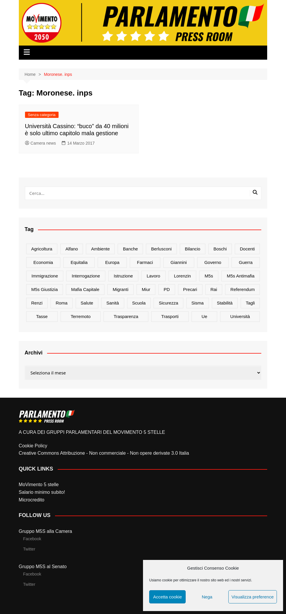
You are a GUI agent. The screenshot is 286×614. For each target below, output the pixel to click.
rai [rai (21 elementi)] (213, 289)
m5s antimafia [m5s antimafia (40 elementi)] (241, 275)
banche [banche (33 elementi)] (130, 248)
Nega (207, 596)
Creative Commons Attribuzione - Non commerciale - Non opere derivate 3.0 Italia (104, 453)
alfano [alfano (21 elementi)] (71, 248)
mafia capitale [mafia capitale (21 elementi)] (85, 289)
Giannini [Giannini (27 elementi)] (179, 262)
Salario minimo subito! (42, 492)
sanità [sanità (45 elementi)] (113, 302)
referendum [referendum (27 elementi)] (242, 289)
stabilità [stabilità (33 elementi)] (224, 302)
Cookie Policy (33, 445)
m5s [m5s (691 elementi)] (209, 275)
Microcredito (31, 499)
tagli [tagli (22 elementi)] (250, 302)
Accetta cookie (167, 596)
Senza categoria (42, 115)
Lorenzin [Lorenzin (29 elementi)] (182, 275)
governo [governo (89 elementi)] (212, 262)
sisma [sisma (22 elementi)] (197, 302)
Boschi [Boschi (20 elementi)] (220, 248)
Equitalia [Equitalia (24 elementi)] (79, 262)
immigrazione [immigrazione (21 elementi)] (44, 275)
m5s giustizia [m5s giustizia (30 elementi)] (44, 289)
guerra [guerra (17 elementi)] (246, 262)
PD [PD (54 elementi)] (167, 289)
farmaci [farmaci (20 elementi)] (145, 262)
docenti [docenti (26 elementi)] (247, 248)
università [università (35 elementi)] (240, 316)
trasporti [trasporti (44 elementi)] (170, 316)
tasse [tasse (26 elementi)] (42, 316)
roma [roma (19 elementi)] (61, 302)
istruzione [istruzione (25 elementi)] (123, 275)
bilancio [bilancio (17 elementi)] (192, 248)
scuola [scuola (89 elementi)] (139, 302)
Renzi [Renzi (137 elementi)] (36, 302)
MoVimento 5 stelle (39, 484)
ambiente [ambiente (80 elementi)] (100, 248)
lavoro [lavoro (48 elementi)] (153, 275)
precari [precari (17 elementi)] (190, 289)
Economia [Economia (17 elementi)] (43, 262)
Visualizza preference (253, 596)
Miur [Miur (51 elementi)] (146, 289)
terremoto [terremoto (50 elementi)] (81, 316)
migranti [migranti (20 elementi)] (120, 289)
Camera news (40, 143)
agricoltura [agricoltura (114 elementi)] (41, 248)
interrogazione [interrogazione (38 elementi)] (86, 275)
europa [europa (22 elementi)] (112, 262)
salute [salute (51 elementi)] (87, 302)
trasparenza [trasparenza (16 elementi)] (126, 316)
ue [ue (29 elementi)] (204, 316)
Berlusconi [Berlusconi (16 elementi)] (161, 248)
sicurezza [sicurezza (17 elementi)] (168, 302)
